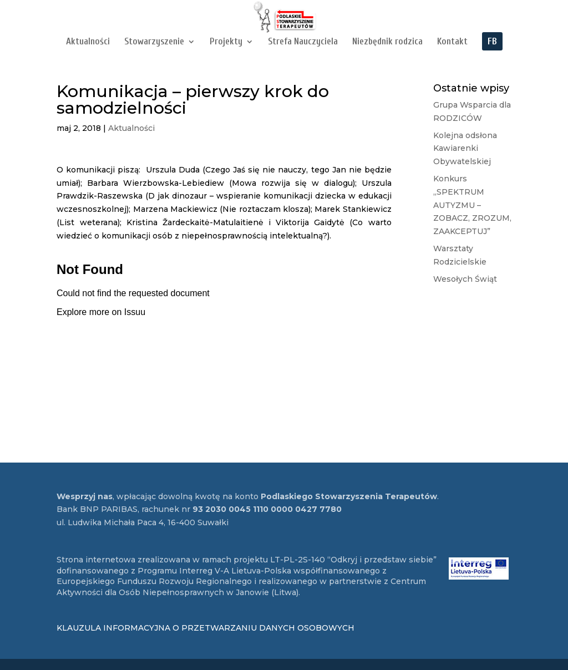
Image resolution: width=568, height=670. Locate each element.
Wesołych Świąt (465, 279)
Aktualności (88, 42)
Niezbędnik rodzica (387, 42)
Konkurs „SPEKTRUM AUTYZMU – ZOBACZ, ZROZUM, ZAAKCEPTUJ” (472, 205)
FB (492, 42)
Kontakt (452, 42)
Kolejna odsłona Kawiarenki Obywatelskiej (465, 148)
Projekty (226, 42)
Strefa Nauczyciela (303, 42)
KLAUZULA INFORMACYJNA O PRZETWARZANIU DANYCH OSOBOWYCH (205, 628)
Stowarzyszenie (154, 42)
